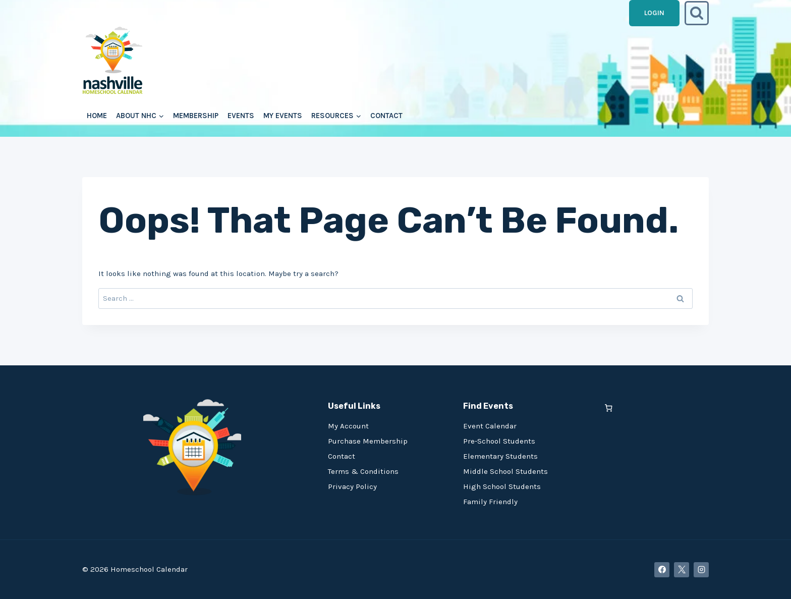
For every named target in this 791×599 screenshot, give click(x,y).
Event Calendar (490, 425)
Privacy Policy (352, 486)
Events (241, 115)
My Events (282, 115)
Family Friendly (490, 501)
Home (97, 115)
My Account (348, 425)
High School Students (502, 486)
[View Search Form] (697, 13)
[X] (681, 569)
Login (654, 13)
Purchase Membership (368, 441)
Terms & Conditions (363, 471)
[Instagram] (701, 569)
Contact (386, 115)
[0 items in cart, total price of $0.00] (608, 408)
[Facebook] (661, 569)
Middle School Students (505, 471)
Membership (195, 115)
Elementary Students (500, 456)
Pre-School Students (499, 441)
